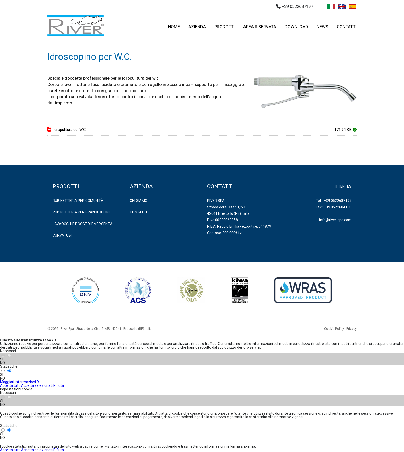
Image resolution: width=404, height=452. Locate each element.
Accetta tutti (10, 385)
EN (342, 186)
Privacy (351, 329)
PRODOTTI (224, 26)
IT (336, 186)
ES (349, 186)
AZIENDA (197, 26)
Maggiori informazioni (19, 382)
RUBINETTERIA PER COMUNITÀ (78, 201)
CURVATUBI (62, 235)
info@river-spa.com (335, 220)
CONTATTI (347, 26)
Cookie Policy (334, 329)
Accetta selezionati (37, 385)
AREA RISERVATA (259, 26)
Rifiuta (58, 385)
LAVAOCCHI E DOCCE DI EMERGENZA (83, 224)
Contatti (138, 212)
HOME (174, 26)
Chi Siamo (138, 201)
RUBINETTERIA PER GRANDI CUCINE (82, 212)
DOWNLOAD (296, 26)
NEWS (322, 26)
